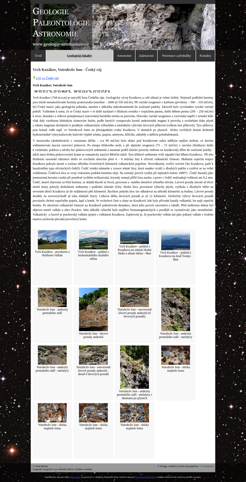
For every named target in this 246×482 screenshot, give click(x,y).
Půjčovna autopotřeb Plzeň (145, 477)
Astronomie (124, 55)
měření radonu (75, 477)
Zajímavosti (146, 55)
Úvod (38, 55)
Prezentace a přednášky (176, 55)
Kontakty (205, 55)
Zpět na (47, 78)
